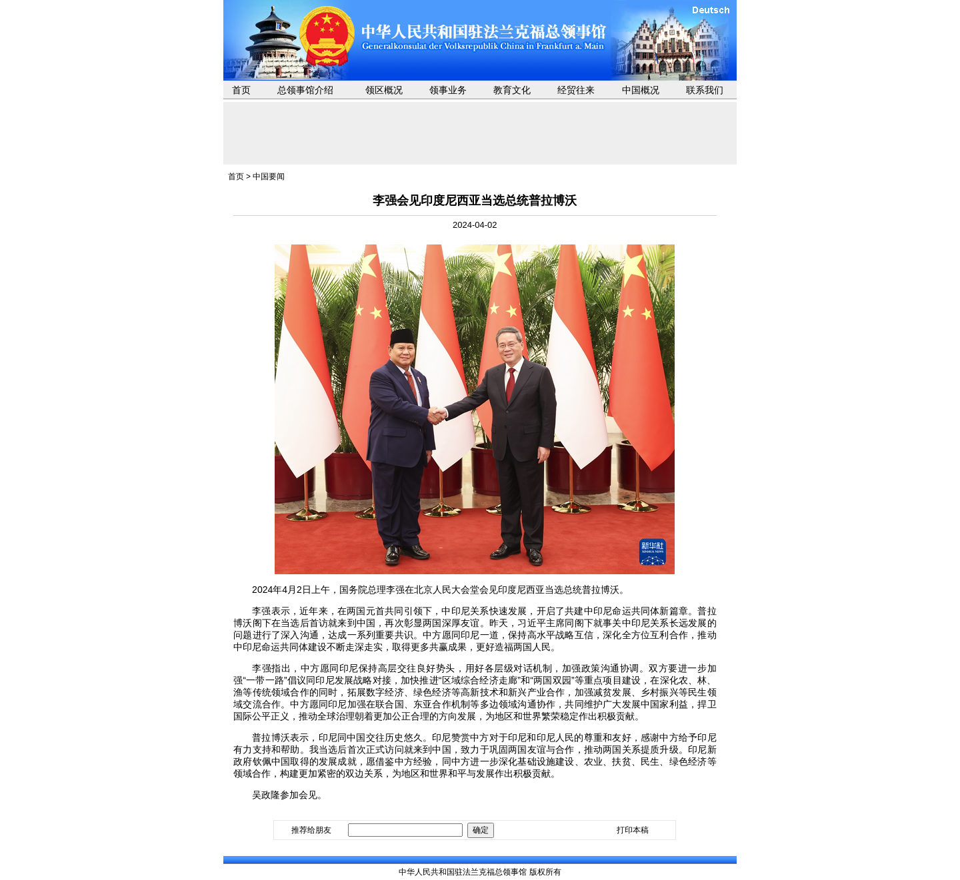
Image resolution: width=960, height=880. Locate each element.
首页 (241, 90)
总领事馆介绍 (305, 90)
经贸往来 (576, 90)
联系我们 (704, 90)
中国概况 (640, 90)
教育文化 (512, 90)
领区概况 (384, 90)
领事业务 (448, 90)
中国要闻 (269, 176)
